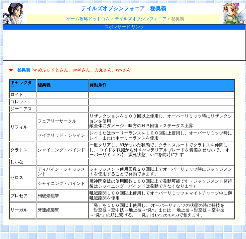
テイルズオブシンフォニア (141, 18)
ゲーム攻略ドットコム (88, 18)
